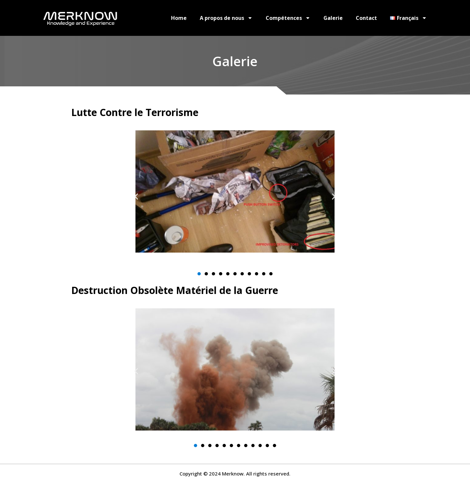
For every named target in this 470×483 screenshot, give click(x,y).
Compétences (288, 18)
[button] (136, 196)
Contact (366, 18)
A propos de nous (226, 18)
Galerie (333, 18)
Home (179, 18)
